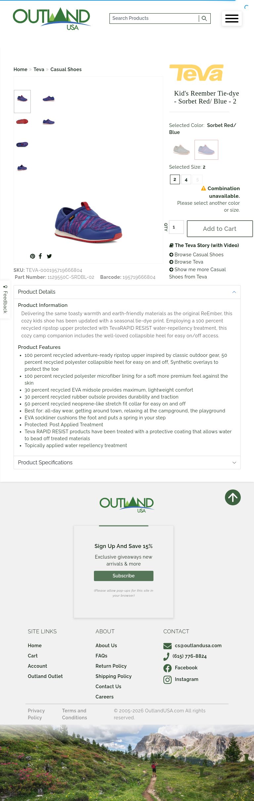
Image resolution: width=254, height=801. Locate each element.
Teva (39, 69)
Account (37, 666)
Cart (33, 655)
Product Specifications (45, 462)
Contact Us (108, 686)
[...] (154, 18)
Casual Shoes (66, 69)
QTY (165, 227)
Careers (105, 696)
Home (20, 69)
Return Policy (111, 666)
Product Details (37, 292)
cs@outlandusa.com (192, 645)
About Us (106, 645)
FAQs (101, 655)
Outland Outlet (45, 676)
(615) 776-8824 (185, 656)
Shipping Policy (114, 676)
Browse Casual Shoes (196, 254)
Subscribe (124, 575)
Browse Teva (186, 262)
